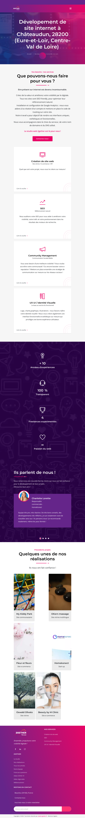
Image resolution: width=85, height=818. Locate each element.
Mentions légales (52, 816)
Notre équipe (18, 769)
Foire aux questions (20, 772)
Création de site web (51, 54)
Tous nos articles (19, 766)
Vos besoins (38, 54)
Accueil (29, 54)
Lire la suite (22, 189)
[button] (40, 538)
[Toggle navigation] (70, 8)
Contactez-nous (20, 798)
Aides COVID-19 (19, 776)
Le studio (17, 759)
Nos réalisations (19, 762)
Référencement (19, 783)
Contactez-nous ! (42, 139)
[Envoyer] (66, 808)
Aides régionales (19, 779)
